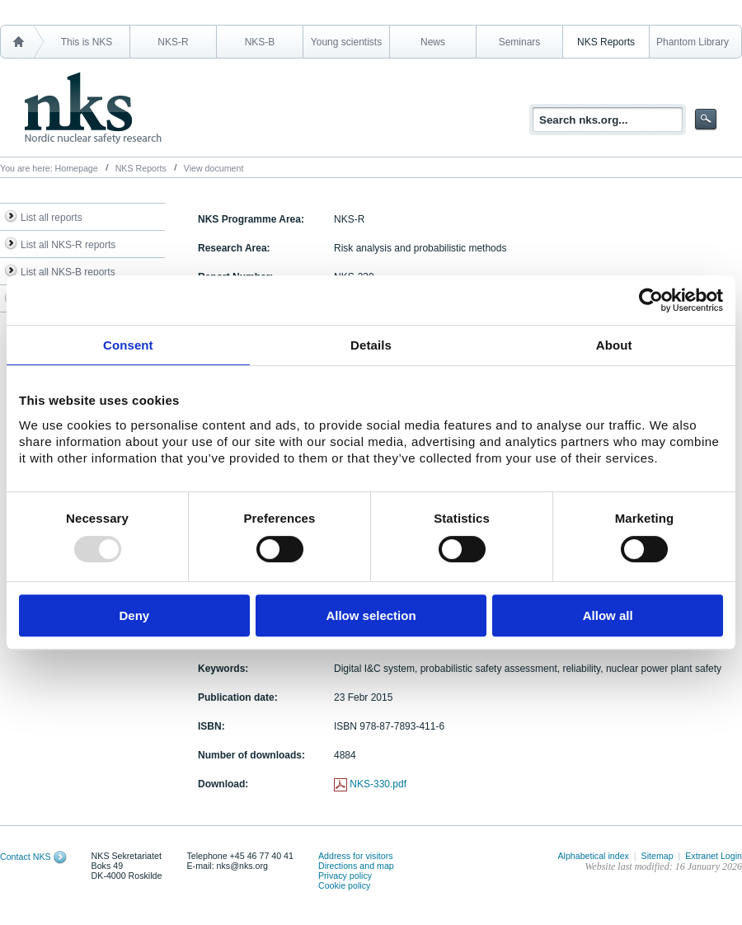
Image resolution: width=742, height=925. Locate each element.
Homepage (76, 168)
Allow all (608, 615)
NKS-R (172, 42)
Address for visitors (355, 856)
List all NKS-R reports (68, 245)
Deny (134, 615)
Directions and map (356, 866)
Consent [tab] (128, 345)
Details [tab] (371, 345)
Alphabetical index (593, 856)
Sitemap (657, 856)
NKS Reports (606, 42)
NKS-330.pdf (378, 784)
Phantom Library (692, 42)
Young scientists (346, 42)
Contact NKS (25, 857)
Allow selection (371, 615)
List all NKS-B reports (68, 272)
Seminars (520, 42)
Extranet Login (713, 856)
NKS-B (260, 42)
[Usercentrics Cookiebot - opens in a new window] (651, 300)
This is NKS (87, 42)
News (432, 42)
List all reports (51, 217)
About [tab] (614, 345)
